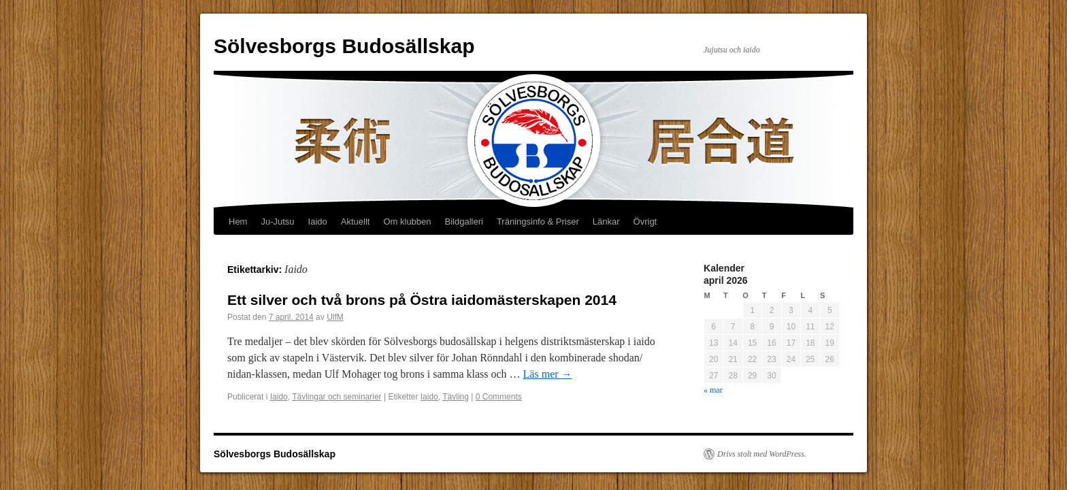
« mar (713, 390)
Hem (238, 221)
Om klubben (407, 221)
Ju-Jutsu (277, 221)
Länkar (606, 221)
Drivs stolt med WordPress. (761, 454)
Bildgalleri (464, 221)
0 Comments (499, 397)
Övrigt (645, 221)
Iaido (317, 221)
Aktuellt (355, 221)
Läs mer (547, 374)
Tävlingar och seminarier (336, 397)
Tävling (455, 397)
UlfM (335, 317)
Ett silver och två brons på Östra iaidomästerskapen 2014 (422, 300)
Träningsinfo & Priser (538, 221)
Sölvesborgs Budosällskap (344, 46)
